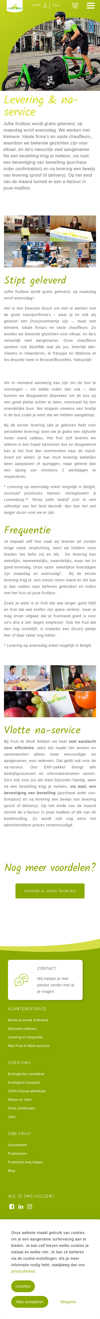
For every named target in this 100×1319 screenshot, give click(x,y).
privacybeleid (23, 1271)
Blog (11, 1171)
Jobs (11, 1117)
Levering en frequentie (25, 1037)
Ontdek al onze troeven (50, 891)
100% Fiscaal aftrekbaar (27, 1091)
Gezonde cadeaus (22, 1029)
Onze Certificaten (21, 1108)
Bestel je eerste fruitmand (28, 1020)
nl (56, 5)
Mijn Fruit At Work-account (28, 1046)
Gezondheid (17, 1145)
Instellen (23, 1286)
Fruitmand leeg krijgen (25, 1162)
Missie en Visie (19, 1100)
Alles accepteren (29, 1302)
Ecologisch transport (24, 1082)
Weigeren (69, 1302)
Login (37, 4)
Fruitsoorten (17, 1153)
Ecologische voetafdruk (26, 1074)
